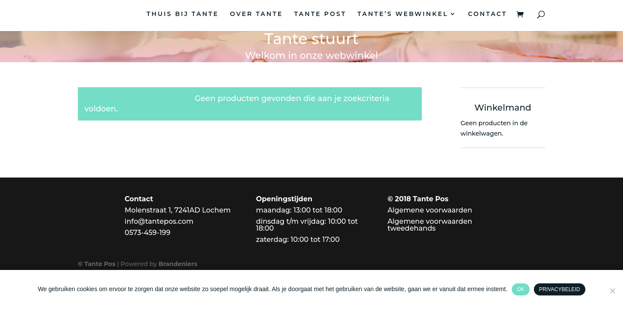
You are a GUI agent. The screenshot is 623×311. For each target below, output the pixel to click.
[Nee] (612, 290)
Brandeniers (178, 264)
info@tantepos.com (159, 221)
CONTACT (487, 14)
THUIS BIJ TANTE (183, 14)
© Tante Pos (97, 264)
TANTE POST (320, 14)
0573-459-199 (147, 232)
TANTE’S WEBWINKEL (402, 14)
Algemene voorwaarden (430, 210)
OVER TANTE (256, 14)
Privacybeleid (559, 289)
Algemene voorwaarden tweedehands (430, 224)
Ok (520, 289)
